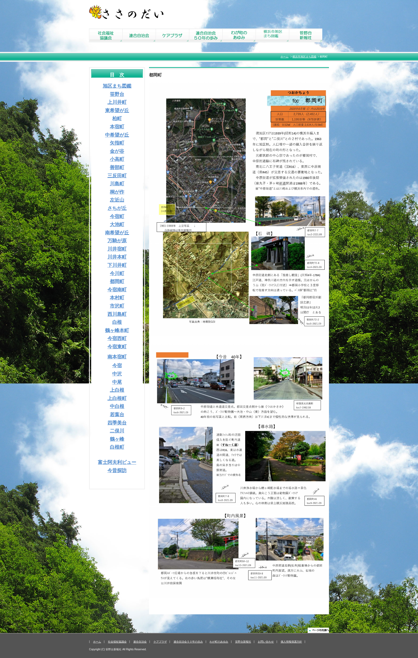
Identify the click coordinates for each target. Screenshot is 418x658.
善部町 (117, 167)
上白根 (117, 390)
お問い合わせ (266, 641)
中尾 (117, 382)
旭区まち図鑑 (117, 86)
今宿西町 (117, 338)
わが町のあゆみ (219, 641)
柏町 (117, 118)
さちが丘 (117, 208)
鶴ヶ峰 (117, 439)
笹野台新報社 (243, 641)
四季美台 (117, 423)
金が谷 (117, 151)
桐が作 (117, 192)
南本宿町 (117, 356)
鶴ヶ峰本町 (117, 330)
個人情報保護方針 (291, 641)
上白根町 (117, 398)
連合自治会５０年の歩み (188, 641)
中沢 (117, 374)
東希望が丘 (117, 110)
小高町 (117, 159)
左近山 (117, 200)
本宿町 (117, 126)
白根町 (117, 447)
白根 (117, 322)
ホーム (284, 56)
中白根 (117, 406)
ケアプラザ (160, 641)
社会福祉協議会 (117, 641)
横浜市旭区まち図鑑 (304, 56)
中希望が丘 (117, 135)
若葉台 (117, 414)
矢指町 (117, 143)
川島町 (117, 183)
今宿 (117, 365)
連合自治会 (140, 641)
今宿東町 (117, 346)
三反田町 (117, 175)
